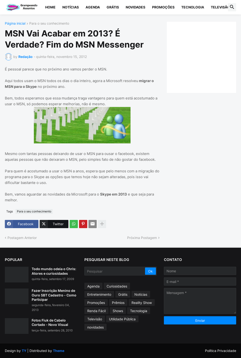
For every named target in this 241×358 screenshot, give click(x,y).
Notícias (70, 7)
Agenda (93, 7)
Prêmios (118, 303)
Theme (58, 351)
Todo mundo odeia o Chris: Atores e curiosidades (54, 271)
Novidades (135, 7)
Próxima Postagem (142, 238)
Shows (118, 311)
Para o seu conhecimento (49, 23)
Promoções (163, 7)
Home (50, 7)
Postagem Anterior (22, 238)
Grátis (113, 7)
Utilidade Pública (122, 319)
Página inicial (15, 23)
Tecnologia (192, 7)
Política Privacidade (220, 351)
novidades (95, 327)
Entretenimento (99, 294)
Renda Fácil (96, 311)
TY (24, 351)
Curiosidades (117, 286)
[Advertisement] (206, 57)
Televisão (220, 7)
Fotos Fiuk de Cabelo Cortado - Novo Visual (50, 322)
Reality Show (141, 303)
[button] (232, 7)
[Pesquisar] (115, 271)
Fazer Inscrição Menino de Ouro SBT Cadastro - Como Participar (54, 294)
